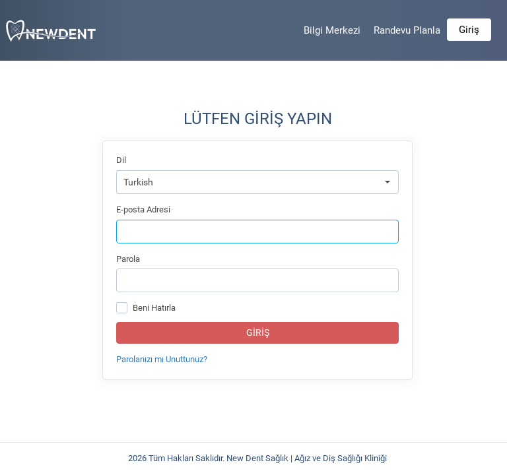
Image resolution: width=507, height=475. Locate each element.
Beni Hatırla (154, 308)
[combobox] (257, 182)
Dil (121, 160)
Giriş (469, 30)
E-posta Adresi (143, 209)
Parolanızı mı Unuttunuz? (161, 359)
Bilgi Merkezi (332, 30)
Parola (128, 259)
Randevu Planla (407, 30)
